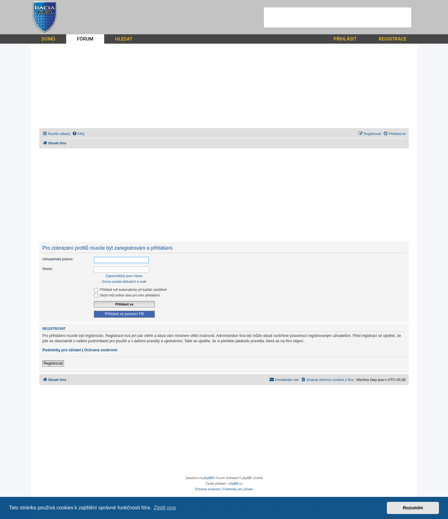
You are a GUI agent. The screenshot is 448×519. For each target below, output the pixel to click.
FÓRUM (85, 39)
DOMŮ (48, 39)
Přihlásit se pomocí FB (124, 314)
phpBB (208, 478)
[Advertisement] (338, 17)
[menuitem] (78, 133)
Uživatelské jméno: (57, 259)
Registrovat (53, 363)
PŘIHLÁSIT (345, 39)
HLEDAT (123, 39)
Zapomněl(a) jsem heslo (124, 276)
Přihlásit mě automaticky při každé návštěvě (130, 289)
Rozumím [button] (413, 507)
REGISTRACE (393, 39)
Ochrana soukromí (100, 350)
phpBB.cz (235, 483)
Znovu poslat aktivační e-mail (124, 281)
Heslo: (47, 269)
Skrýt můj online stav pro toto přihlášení (127, 295)
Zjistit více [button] (165, 507)
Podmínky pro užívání (61, 350)
